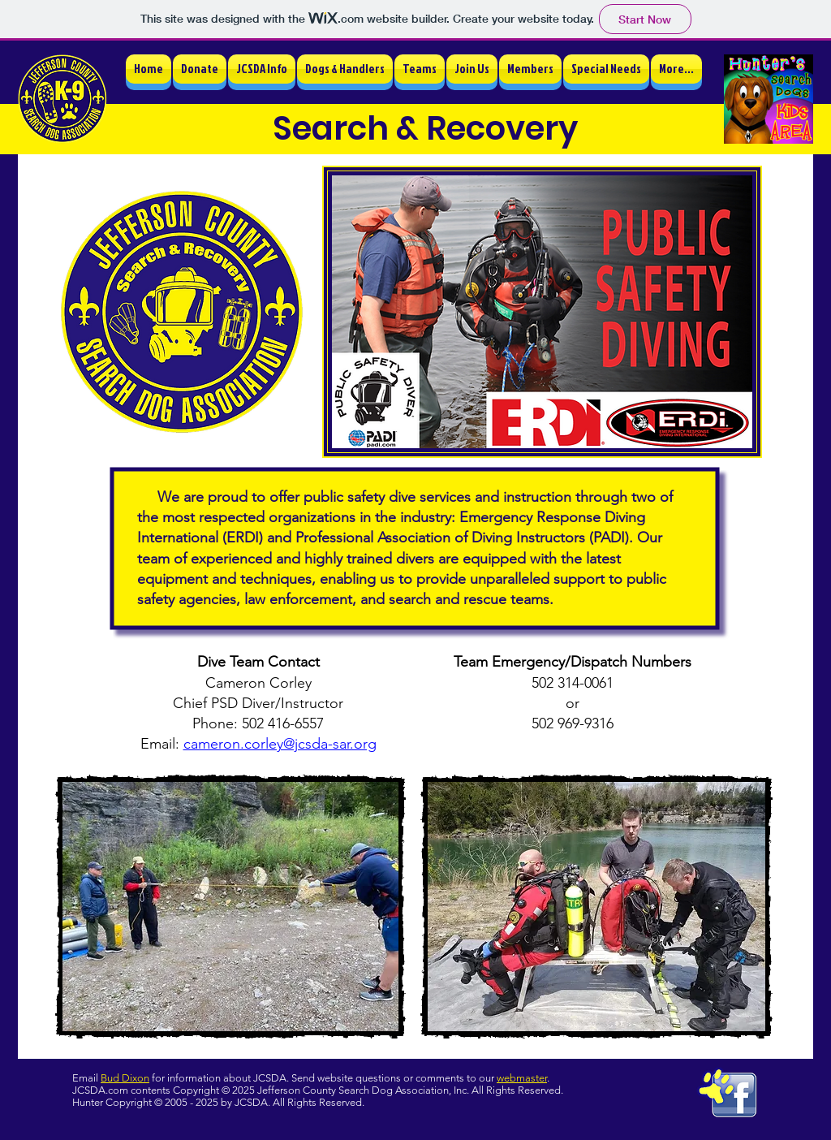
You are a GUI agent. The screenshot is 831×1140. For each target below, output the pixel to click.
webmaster (522, 1078)
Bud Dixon (125, 1078)
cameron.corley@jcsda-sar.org (280, 744)
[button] (261, 69)
